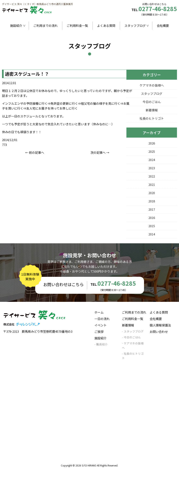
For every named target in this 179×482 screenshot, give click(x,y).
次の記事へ (98, 152)
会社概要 (163, 25)
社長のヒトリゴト (152, 118)
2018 (151, 201)
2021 (151, 184)
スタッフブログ (135, 25)
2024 (151, 160)
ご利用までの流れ (45, 25)
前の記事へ (36, 152)
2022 (151, 176)
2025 (151, 151)
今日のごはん (152, 102)
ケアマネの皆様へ (152, 85)
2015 (151, 226)
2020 (151, 193)
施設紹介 (16, 25)
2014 (151, 234)
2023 (151, 168)
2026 (151, 143)
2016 (151, 217)
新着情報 (152, 110)
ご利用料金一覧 (77, 25)
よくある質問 (106, 25)
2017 (151, 209)
